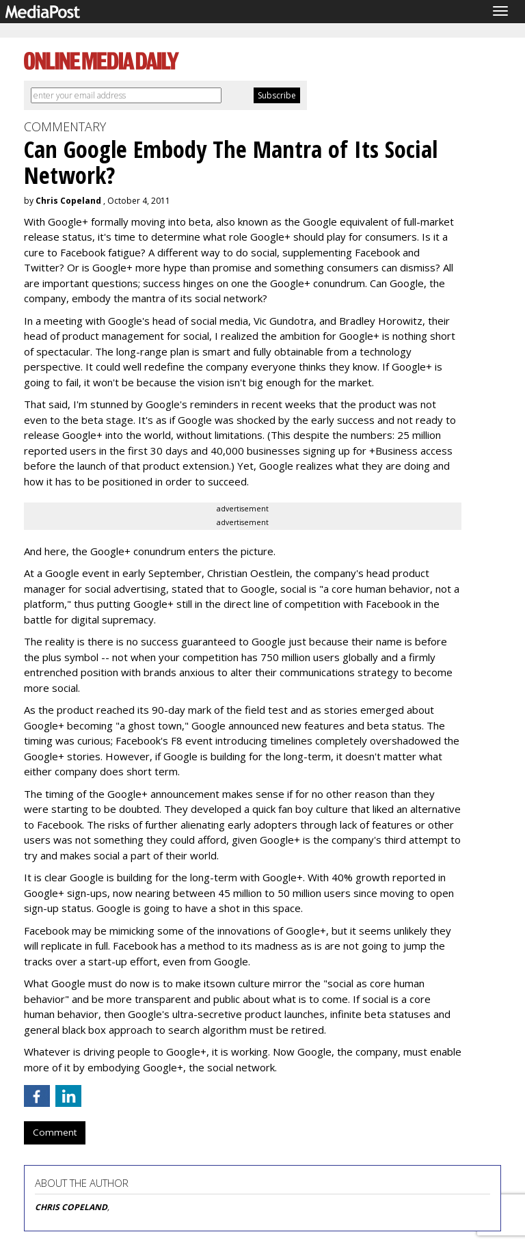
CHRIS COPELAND (71, 1207)
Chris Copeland (68, 200)
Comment (55, 1132)
